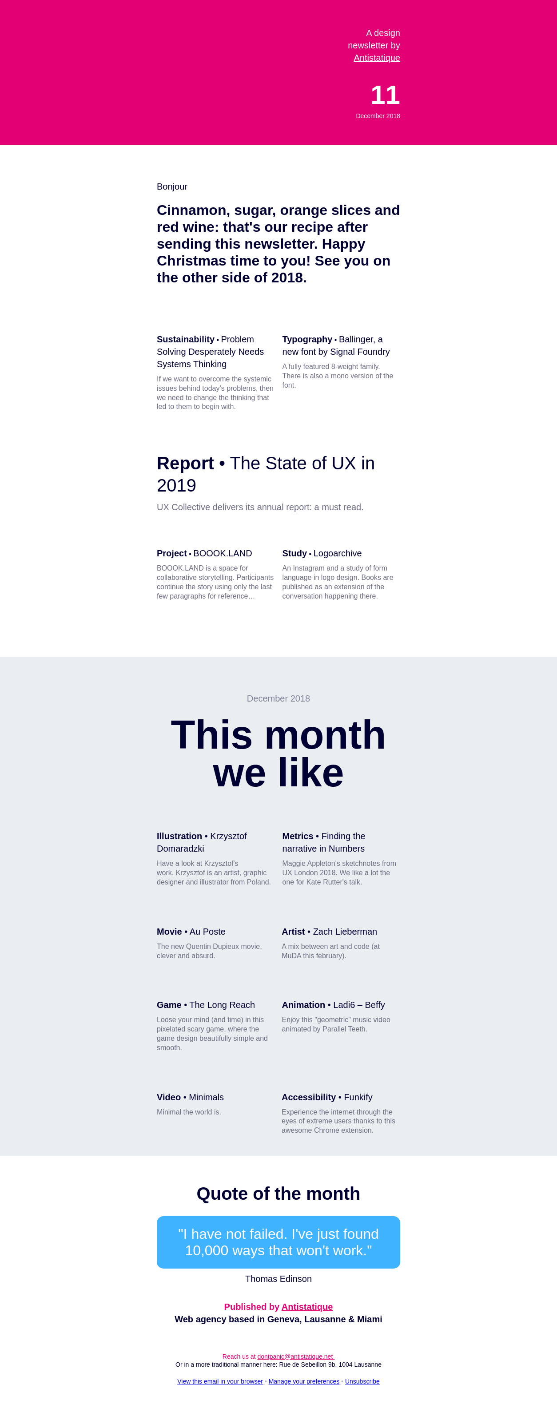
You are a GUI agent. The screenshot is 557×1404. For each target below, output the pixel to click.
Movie (169, 931)
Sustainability (186, 339)
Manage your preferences (304, 1381)
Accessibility (309, 1097)
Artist (293, 931)
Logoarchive (338, 553)
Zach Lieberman (345, 931)
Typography (307, 339)
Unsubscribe (362, 1381)
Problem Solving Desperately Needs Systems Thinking (210, 351)
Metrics (298, 836)
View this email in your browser (220, 1381)
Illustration (179, 836)
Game (169, 1005)
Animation (303, 1005)
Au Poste (208, 931)
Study (294, 553)
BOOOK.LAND (222, 553)
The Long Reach (222, 1005)
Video (169, 1097)
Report (185, 463)
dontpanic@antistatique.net (295, 1356)
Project (172, 553)
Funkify (358, 1097)
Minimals (206, 1097)
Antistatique (377, 58)
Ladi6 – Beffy (359, 1005)
